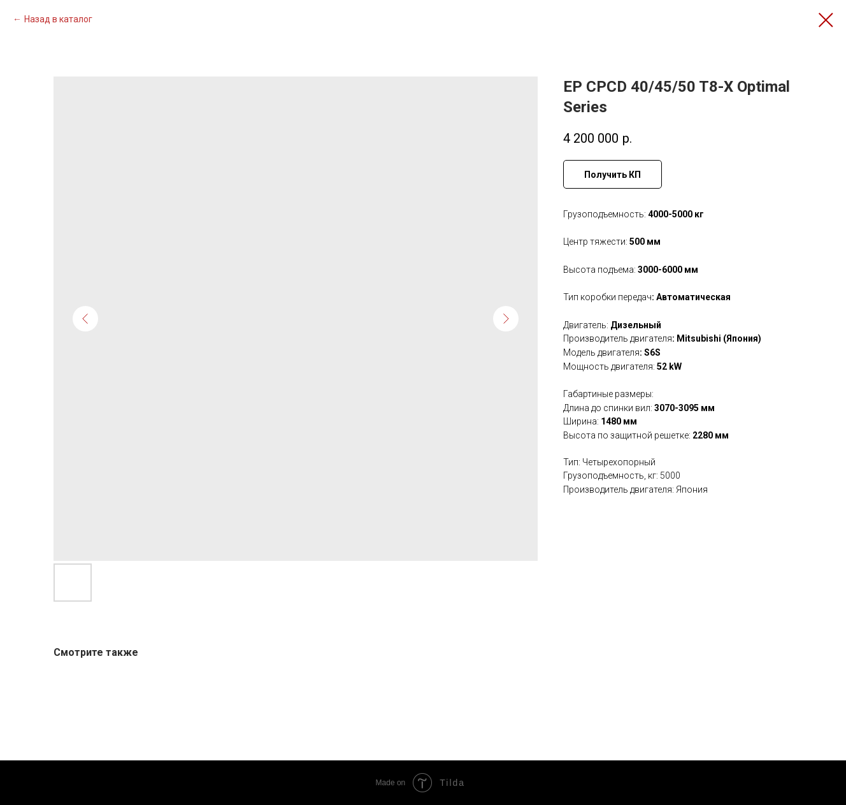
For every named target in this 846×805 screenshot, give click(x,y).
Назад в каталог (58, 19)
